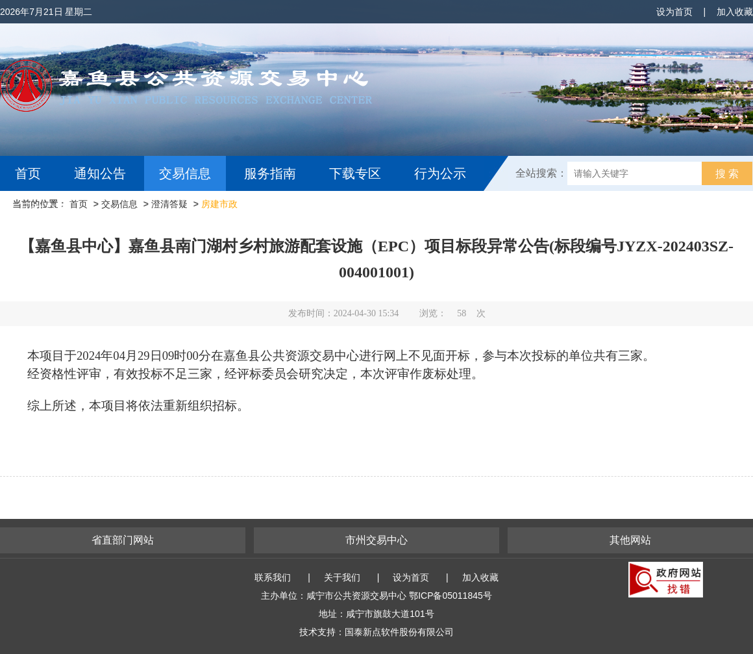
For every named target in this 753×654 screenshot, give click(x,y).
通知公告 (100, 173)
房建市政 (219, 204)
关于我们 (342, 577)
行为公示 (440, 173)
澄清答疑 (169, 204)
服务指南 (270, 173)
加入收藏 (735, 11)
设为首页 (674, 11)
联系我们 (272, 577)
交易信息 (185, 173)
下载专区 (355, 173)
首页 (28, 173)
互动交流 (44, 208)
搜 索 (727, 173)
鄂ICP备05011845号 (450, 595)
